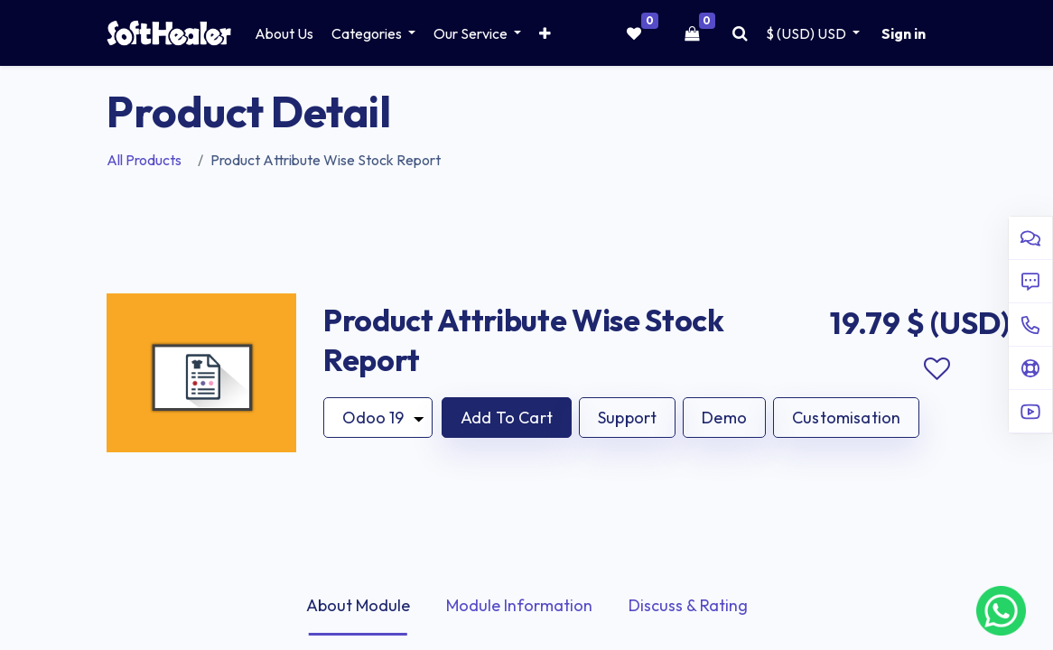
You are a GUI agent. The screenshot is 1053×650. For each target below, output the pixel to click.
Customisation (846, 417)
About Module (358, 605)
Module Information (519, 605)
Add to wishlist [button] (936, 369)
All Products (144, 160)
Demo (724, 417)
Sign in (903, 33)
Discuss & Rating (688, 605)
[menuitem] (284, 33)
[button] (545, 33)
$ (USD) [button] (807, 33)
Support (627, 417)
